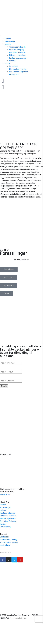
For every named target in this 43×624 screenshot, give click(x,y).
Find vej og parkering (17, 58)
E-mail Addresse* (7, 359)
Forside (8, 39)
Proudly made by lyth (18, 618)
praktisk (8, 44)
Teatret (7, 63)
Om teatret (13, 66)
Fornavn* (4, 368)
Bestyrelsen (14, 74)
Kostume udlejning (16, 50)
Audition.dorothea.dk (17, 47)
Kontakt (12, 61)
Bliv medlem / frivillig (17, 69)
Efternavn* (4, 377)
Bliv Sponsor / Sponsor (18, 72)
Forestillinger (10, 41)
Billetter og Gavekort (17, 55)
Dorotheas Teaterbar (17, 52)
